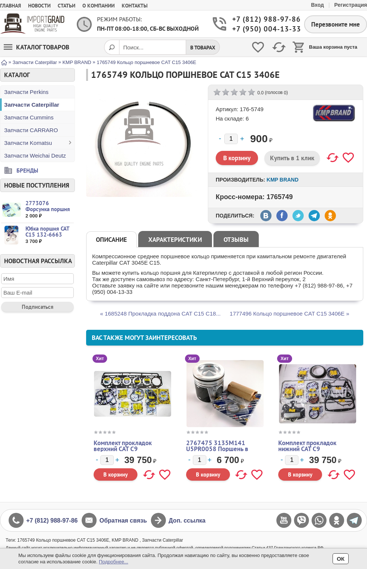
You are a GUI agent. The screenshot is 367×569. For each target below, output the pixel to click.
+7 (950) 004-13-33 (262, 29)
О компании (98, 5)
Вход (317, 5)
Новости (39, 5)
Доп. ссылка (187, 520)
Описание (111, 239)
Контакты (135, 5)
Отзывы (236, 239)
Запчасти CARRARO (31, 130)
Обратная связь (123, 520)
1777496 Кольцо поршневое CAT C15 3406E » (289, 313)
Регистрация (350, 5)
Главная (10, 5)
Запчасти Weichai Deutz (35, 155)
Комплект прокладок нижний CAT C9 (307, 446)
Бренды (27, 170)
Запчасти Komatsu (28, 143)
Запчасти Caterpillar (31, 104)
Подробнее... (113, 562)
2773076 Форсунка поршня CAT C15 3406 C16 (48, 209)
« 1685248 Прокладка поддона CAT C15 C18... (160, 313)
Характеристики (175, 239)
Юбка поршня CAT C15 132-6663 (47, 231)
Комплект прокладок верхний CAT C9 (123, 446)
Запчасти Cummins (29, 117)
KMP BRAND (282, 180)
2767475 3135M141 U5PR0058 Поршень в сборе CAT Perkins (217, 449)
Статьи (66, 5)
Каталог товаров (36, 47)
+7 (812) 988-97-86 (262, 19)
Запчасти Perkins (26, 92)
